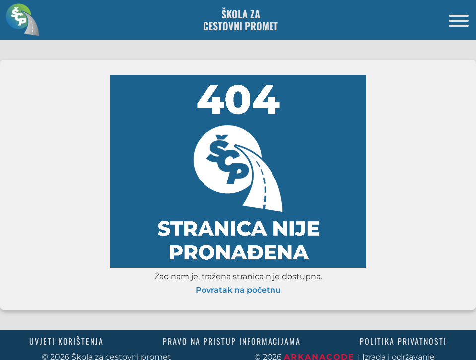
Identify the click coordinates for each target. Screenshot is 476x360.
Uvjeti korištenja (66, 341)
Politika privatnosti (403, 341)
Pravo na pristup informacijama (232, 341)
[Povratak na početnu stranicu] (20, 19)
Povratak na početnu (238, 290)
